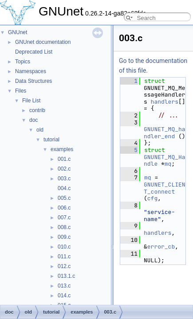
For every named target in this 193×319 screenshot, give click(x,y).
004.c (64, 188)
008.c (64, 227)
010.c (64, 247)
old (39, 130)
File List (31, 100)
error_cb (161, 246)
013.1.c (66, 276)
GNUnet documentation (43, 42)
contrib (37, 110)
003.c (64, 178)
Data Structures (33, 81)
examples (62, 149)
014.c (64, 295)
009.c (64, 237)
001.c (64, 159)
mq (168, 163)
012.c (64, 266)
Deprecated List (33, 52)
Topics (22, 61)
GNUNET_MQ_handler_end (164, 132)
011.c (64, 256)
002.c (64, 169)
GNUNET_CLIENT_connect (164, 188)
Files (20, 91)
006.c (64, 208)
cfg (152, 198)
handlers (164, 101)
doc (33, 120)
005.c (64, 198)
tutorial (51, 139)
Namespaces (30, 71)
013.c (64, 286)
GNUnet (17, 32)
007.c (64, 217)
